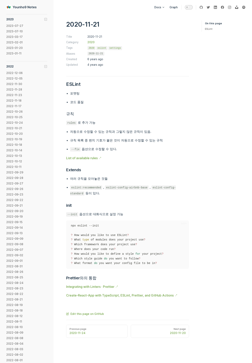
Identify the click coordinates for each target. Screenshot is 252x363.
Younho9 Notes (21, 7)
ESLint (208, 28)
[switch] (189, 7)
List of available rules (82, 158)
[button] (26, 19)
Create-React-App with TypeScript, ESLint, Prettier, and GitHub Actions (120, 295)
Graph (174, 7)
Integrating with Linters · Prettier (90, 287)
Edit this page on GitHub (85, 313)
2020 (90, 42)
